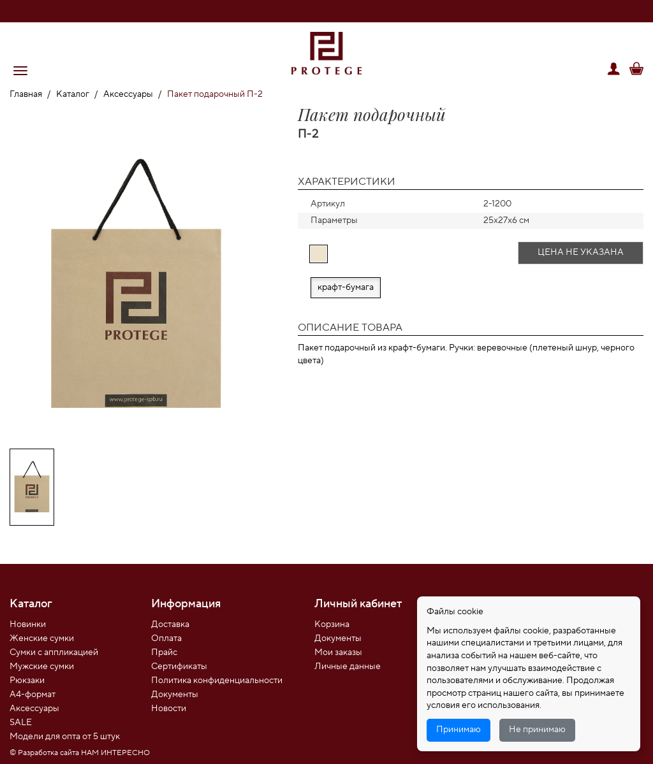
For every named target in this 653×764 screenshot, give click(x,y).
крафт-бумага (346, 287)
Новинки (28, 624)
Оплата (166, 638)
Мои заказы (338, 652)
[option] (136, 277)
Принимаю (458, 729)
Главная (26, 94)
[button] (20, 71)
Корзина (331, 624)
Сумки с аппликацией (54, 652)
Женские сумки (42, 638)
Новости (168, 708)
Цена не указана (581, 252)
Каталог (72, 94)
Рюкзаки (27, 680)
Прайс (164, 652)
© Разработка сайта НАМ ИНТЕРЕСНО (80, 753)
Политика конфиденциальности (216, 680)
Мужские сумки (42, 666)
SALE (21, 722)
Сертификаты (179, 666)
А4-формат (32, 694)
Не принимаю (537, 729)
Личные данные (347, 666)
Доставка (170, 624)
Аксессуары (128, 94)
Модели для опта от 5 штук (65, 736)
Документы (174, 694)
